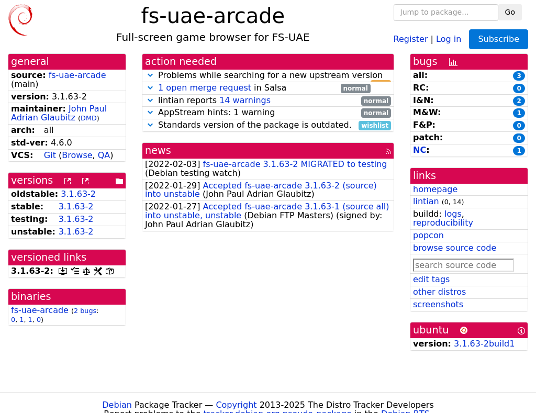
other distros (439, 292)
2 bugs (85, 311)
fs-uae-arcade (77, 75)
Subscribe (498, 39)
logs (453, 214)
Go (510, 12)
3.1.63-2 (78, 194)
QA (104, 155)
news (158, 150)
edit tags (431, 279)
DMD (89, 118)
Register (411, 38)
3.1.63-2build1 (484, 344)
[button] (150, 75)
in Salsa (258, 88)
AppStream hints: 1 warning (268, 112)
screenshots (438, 304)
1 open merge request (204, 88)
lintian (426, 201)
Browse (77, 155)
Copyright (236, 405)
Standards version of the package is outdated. (268, 125)
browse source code (454, 248)
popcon (428, 235)
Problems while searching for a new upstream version (268, 75)
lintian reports (268, 100)
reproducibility (443, 223)
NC (419, 150)
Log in (448, 38)
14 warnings (245, 100)
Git (50, 155)
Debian (117, 405)
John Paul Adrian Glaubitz (59, 113)
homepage (435, 189)
